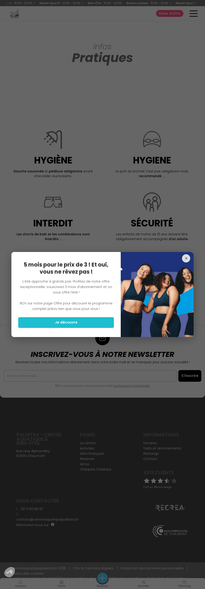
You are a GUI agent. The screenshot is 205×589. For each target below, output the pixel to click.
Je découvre (66, 322)
